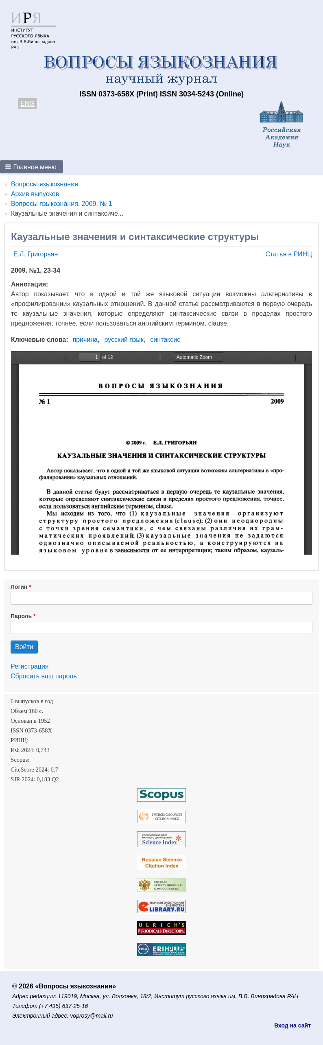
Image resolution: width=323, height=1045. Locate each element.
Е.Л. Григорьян (35, 254)
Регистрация (30, 666)
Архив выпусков (35, 193)
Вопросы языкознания (44, 184)
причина (85, 339)
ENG (27, 103)
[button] (31, 166)
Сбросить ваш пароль (44, 676)
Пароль (21, 616)
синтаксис (165, 339)
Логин (19, 587)
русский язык (123, 339)
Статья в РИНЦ (288, 254)
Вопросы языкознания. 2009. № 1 (61, 203)
